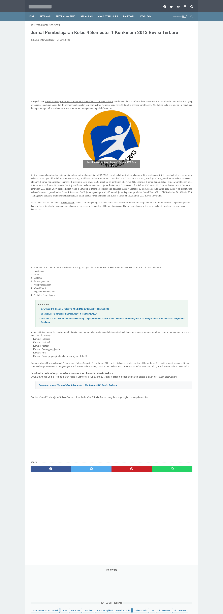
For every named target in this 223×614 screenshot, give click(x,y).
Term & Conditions (109, 603)
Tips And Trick (174, 178)
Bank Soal (130, 11)
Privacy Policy (92, 603)
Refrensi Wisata (158, 173)
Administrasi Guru (110, 11)
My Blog (154, 118)
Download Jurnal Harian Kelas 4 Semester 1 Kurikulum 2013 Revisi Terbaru (78, 420)
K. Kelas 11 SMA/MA (162, 262)
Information (156, 96)
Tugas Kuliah (172, 184)
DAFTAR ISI (156, 69)
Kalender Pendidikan (160, 102)
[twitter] (169, 3)
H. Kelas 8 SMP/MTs (162, 247)
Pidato (179, 151)
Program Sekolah (158, 156)
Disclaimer (78, 603)
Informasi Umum (170, 91)
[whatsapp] (125, 508)
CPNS (183, 63)
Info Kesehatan (157, 85)
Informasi (47, 11)
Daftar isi (145, 603)
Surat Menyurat (158, 178)
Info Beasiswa (180, 80)
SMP (178, 173)
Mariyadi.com (115, 609)
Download (147, 11)
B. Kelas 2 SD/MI (160, 216)
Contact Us (133, 603)
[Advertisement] (85, 77)
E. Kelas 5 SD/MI (160, 232)
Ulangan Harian (158, 195)
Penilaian (187, 145)
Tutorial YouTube (67, 11)
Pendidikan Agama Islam (162, 134)
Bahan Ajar (89, 11)
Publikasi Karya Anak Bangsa (164, 162)
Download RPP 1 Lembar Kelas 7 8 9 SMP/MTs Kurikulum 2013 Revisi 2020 (75, 337)
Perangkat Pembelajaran (162, 151)
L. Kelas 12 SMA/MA (162, 267)
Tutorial (185, 184)
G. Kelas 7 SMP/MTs (162, 242)
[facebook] (162, 3)
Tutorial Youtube (176, 189)
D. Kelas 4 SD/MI (160, 226)
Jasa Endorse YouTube (175, 96)
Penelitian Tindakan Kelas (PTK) (165, 145)
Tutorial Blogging (158, 189)
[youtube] (176, 3)
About (123, 603)
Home (33, 11)
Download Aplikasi (159, 74)
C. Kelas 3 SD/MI (160, 221)
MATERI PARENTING (160, 113)
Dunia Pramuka (158, 80)
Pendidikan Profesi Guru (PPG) (164, 140)
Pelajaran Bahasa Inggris (162, 129)
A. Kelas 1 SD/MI (160, 211)
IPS (169, 80)
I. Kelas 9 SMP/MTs (162, 252)
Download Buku (178, 74)
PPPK (178, 118)
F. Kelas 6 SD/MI (160, 237)
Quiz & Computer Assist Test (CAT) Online (169, 167)
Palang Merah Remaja (160, 124)
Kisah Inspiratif (157, 107)
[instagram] (183, 3)
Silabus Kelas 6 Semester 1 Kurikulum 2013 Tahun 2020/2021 (69, 342)
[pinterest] (189, 3)
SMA (170, 173)
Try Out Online (157, 184)
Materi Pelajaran (180, 113)
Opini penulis (167, 118)
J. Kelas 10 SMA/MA (162, 257)
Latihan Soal (173, 107)
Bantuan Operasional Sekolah (164, 63)
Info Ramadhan (175, 85)
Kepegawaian (178, 102)
